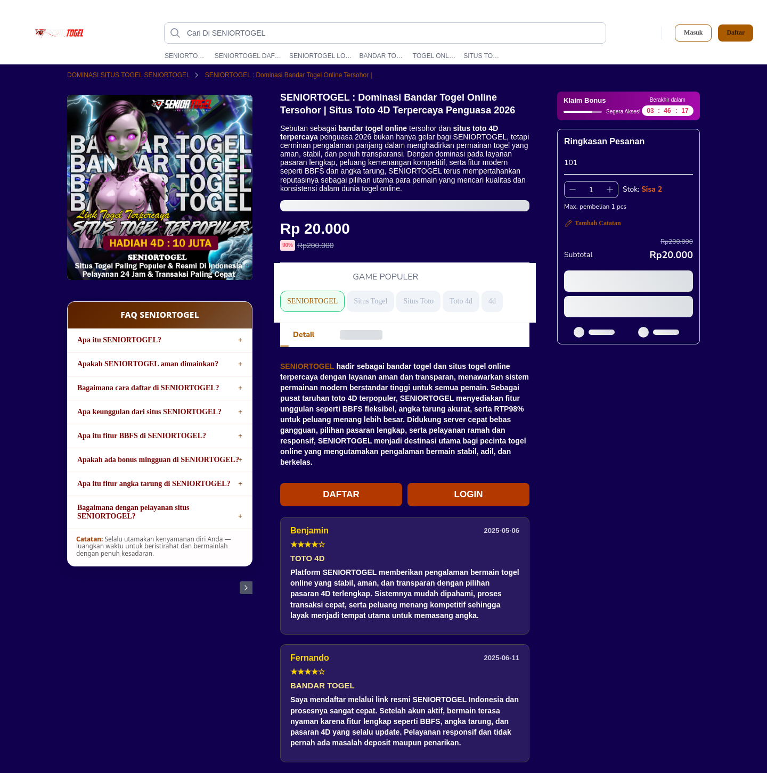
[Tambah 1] (609, 189)
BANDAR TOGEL (382, 56)
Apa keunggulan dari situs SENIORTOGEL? (149, 412)
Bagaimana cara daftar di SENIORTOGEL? (148, 388)
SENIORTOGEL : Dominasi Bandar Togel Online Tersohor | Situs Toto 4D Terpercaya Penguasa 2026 (354, 75)
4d (492, 301)
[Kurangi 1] (572, 189)
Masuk (693, 32)
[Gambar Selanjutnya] (246, 587)
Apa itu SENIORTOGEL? (119, 340)
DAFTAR (341, 494)
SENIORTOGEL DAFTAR (248, 56)
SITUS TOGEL (483, 56)
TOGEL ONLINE (434, 56)
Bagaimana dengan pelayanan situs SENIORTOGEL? (133, 512)
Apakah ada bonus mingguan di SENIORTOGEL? (158, 460)
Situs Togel (370, 301)
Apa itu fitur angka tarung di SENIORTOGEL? (154, 484)
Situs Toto (418, 301)
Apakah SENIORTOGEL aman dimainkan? (147, 364)
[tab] (303, 335)
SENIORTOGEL (186, 56)
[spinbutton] (591, 189)
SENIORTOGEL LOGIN (320, 56)
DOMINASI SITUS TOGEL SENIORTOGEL (135, 75)
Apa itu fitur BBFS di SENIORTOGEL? (141, 436)
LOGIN (468, 494)
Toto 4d (461, 301)
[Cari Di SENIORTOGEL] (393, 33)
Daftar (736, 32)
